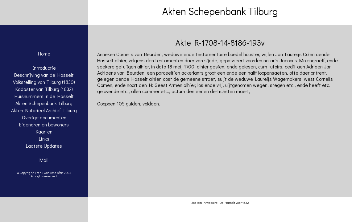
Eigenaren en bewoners (44, 124)
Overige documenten (44, 117)
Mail (43, 160)
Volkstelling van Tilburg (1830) (44, 82)
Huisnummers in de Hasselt (44, 96)
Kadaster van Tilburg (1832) (44, 89)
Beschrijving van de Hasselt (44, 75)
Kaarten (44, 131)
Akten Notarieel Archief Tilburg (44, 110)
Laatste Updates (44, 145)
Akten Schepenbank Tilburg (43, 103)
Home (44, 53)
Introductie (44, 67)
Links (44, 138)
